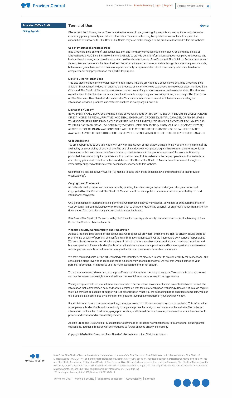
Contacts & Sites (123, 5)
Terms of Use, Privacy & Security (73, 378)
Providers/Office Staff (36, 25)
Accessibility (133, 378)
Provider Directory (143, 5)
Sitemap (150, 378)
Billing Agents (31, 31)
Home (109, 5)
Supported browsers (110, 378)
